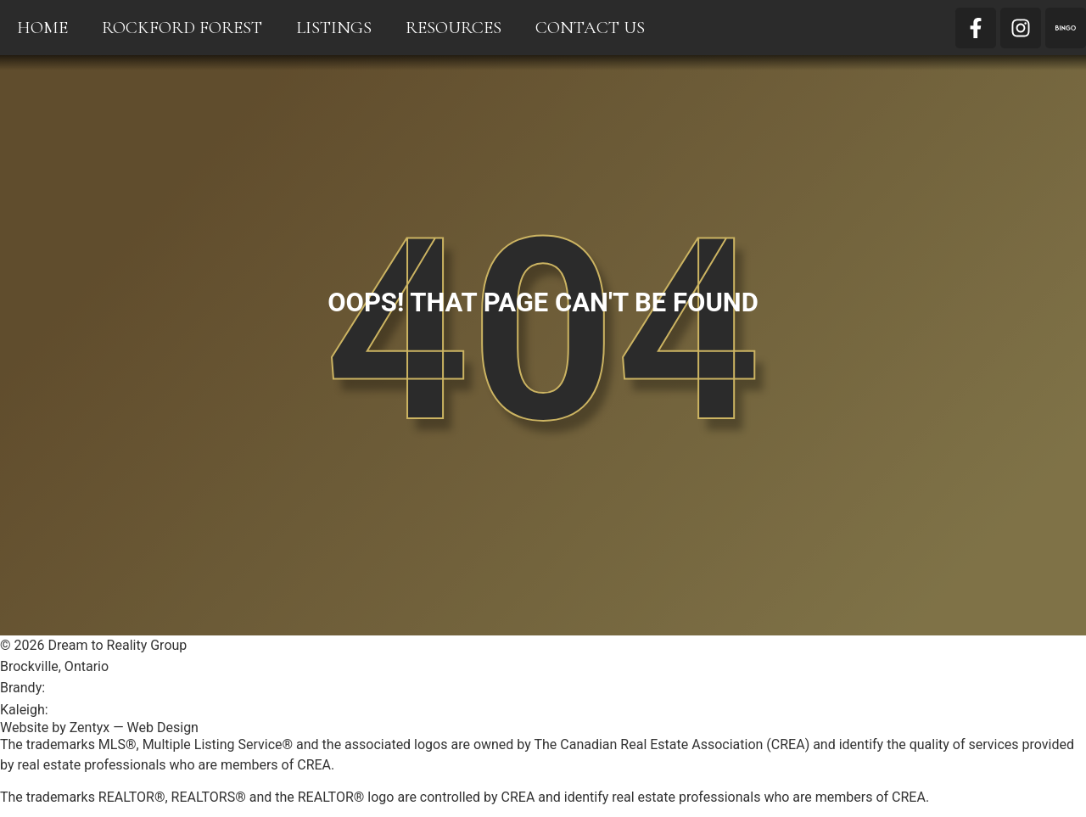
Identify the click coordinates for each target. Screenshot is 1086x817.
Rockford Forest (182, 27)
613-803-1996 (94, 710)
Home (42, 27)
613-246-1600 (90, 688)
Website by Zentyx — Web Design (99, 727)
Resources (453, 27)
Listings (334, 27)
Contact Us (590, 27)
